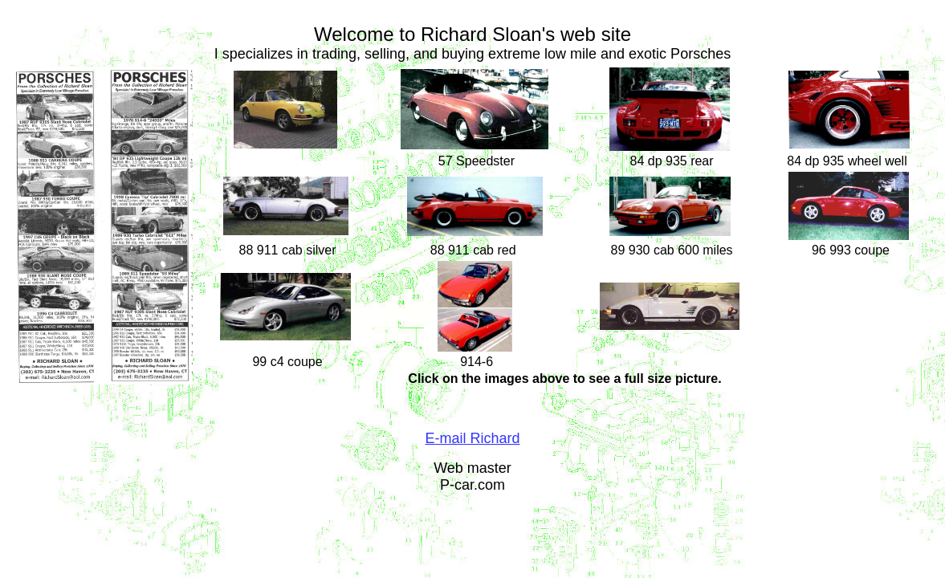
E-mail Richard (472, 438)
